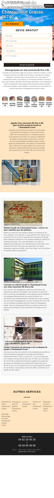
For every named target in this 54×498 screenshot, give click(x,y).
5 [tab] (31, 158)
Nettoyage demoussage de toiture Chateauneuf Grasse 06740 (6, 419)
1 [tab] (22, 158)
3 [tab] (27, 158)
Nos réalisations (12, 24)
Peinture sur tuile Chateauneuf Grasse (37, 405)
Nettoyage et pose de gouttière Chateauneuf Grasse (16, 406)
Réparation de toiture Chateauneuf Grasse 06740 (47, 406)
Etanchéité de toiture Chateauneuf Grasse (6, 405)
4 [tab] (29, 158)
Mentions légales (27, 451)
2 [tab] (24, 158)
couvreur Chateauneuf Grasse (26, 404)
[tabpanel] (27, 138)
